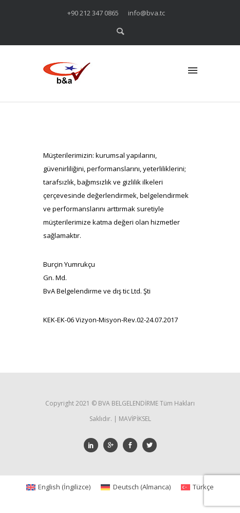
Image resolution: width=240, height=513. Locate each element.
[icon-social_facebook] (132, 445)
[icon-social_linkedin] (93, 445)
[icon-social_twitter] (149, 445)
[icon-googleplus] (113, 445)
